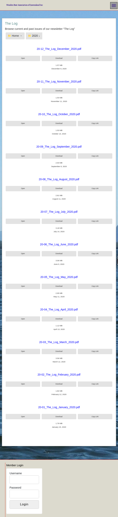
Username (16, 473)
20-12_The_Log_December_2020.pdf (59, 48)
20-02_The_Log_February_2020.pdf (59, 374)
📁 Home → (15, 35)
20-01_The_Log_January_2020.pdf (59, 407)
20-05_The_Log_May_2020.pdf (58, 277)
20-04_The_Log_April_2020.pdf (59, 309)
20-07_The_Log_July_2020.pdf (59, 211)
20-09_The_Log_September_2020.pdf (58, 146)
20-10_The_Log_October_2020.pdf (59, 114)
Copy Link (95, 58)
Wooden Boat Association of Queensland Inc (24, 5)
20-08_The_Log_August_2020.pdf (59, 179)
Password (15, 487)
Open (23, 58)
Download (59, 58)
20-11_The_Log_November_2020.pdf (59, 81)
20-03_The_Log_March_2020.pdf (59, 342)
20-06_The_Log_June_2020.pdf (59, 244)
